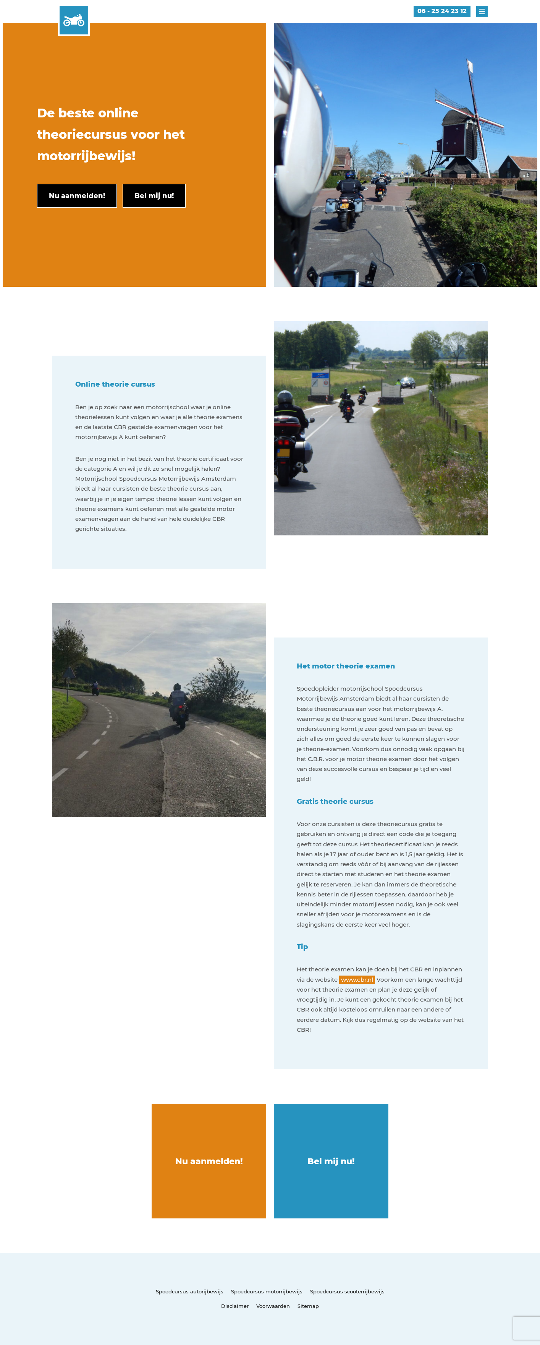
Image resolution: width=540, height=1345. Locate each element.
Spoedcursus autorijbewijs (189, 1291)
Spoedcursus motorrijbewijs (266, 1291)
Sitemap (308, 1306)
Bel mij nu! (331, 1161)
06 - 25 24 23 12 (442, 11)
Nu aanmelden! (209, 1161)
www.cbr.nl (357, 979)
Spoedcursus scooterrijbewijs (347, 1291)
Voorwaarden (273, 1306)
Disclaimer (235, 1306)
